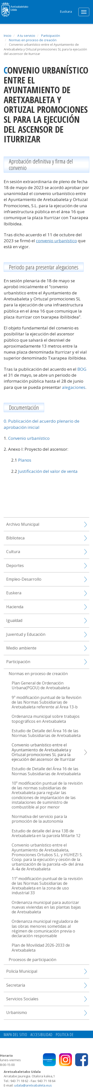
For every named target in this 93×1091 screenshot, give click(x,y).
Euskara (66, 11)
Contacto (28, 1040)
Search (53, 10)
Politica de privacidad (57, 1040)
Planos (24, 460)
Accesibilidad (42, 1034)
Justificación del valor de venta (48, 471)
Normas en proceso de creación (33, 40)
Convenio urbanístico (29, 438)
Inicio (7, 35)
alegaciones (73, 387)
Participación (50, 35)
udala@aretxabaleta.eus (33, 1085)
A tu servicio (26, 35)
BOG (81, 369)
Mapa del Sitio (15, 1034)
